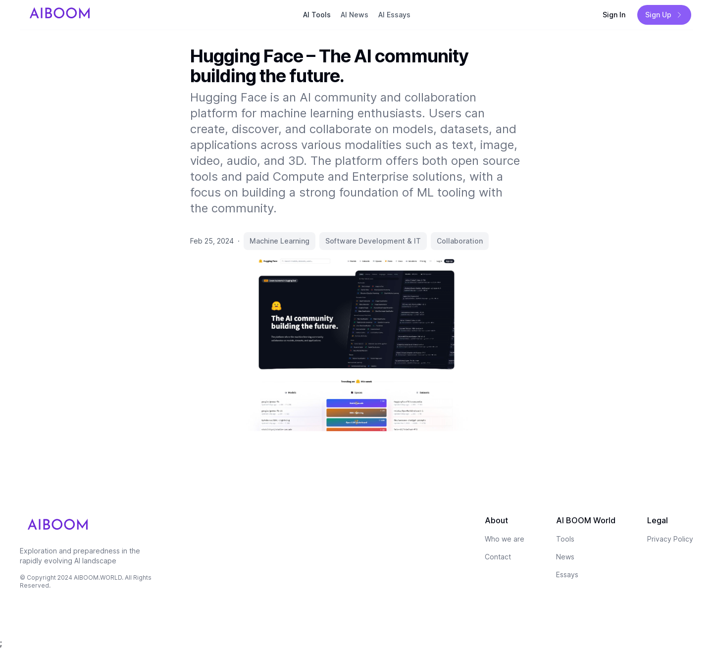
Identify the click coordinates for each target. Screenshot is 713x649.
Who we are (504, 539)
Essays (567, 574)
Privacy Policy (670, 539)
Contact (498, 556)
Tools (565, 539)
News (565, 556)
